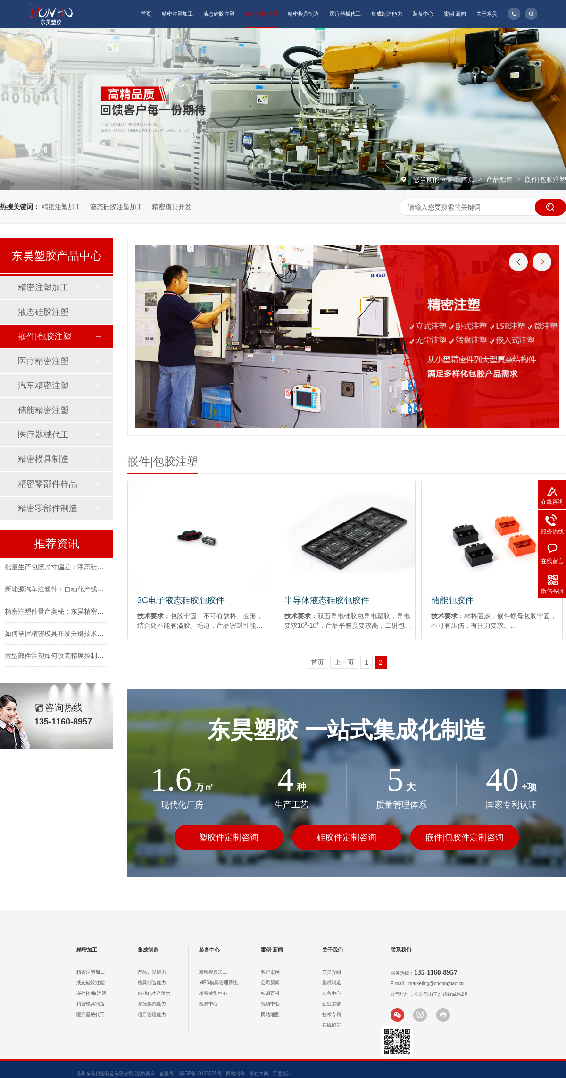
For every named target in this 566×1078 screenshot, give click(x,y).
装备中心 (423, 14)
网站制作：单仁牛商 (247, 1073)
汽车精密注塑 (43, 385)
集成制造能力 (386, 14)
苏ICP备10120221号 (199, 1073)
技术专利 (331, 1014)
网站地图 (270, 1014)
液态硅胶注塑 (218, 14)
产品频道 (500, 179)
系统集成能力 (152, 1003)
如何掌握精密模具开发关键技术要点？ (61, 634)
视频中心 (270, 1003)
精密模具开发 (171, 207)
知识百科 (270, 993)
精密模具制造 (303, 14)
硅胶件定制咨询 (346, 837)
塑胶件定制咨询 (228, 837)
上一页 (344, 662)
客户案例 (270, 972)
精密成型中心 (213, 993)
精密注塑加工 (177, 14)
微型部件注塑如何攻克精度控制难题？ (61, 656)
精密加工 (86, 949)
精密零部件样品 (47, 483)
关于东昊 (486, 14)
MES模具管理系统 (218, 982)
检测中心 (208, 1003)
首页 (146, 14)
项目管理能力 (152, 1014)
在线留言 (331, 1024)
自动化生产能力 (154, 993)
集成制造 (148, 949)
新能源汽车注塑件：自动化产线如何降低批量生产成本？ (87, 590)
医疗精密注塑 (43, 361)
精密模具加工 (213, 972)
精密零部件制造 (47, 508)
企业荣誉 (331, 1003)
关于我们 (332, 949)
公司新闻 (270, 982)
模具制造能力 (152, 982)
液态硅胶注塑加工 (116, 207)
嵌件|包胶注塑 (261, 14)
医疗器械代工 (345, 14)
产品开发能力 (152, 972)
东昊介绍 (331, 972)
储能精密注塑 (43, 410)
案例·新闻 (455, 14)
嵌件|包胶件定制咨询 (464, 837)
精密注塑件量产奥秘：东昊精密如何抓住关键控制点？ (84, 612)
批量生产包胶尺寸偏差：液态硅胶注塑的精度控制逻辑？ (87, 568)
